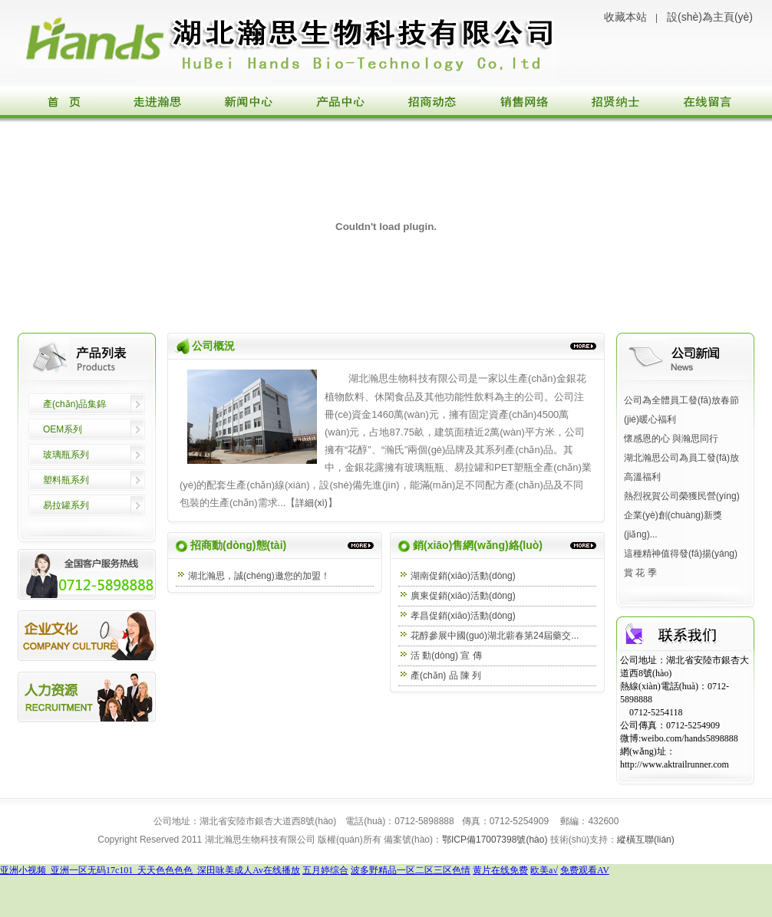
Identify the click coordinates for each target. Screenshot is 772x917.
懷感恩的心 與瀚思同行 (671, 438)
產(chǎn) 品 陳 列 (446, 675)
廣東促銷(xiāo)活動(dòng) (468, 595)
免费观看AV (584, 870)
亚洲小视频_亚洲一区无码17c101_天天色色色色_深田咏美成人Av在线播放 (150, 870)
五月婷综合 (325, 870)
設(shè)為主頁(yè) (710, 17)
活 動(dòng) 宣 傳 (446, 655)
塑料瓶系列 (66, 480)
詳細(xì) (311, 503)
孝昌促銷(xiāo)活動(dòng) (463, 615)
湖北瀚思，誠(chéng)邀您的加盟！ (259, 575)
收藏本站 (625, 17)
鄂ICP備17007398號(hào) (494, 839)
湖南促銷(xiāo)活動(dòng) (463, 575)
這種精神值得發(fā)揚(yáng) (680, 553)
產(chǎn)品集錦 (74, 404)
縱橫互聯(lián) (646, 839)
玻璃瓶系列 (66, 454)
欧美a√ (544, 870)
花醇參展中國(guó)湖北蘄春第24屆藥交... (495, 635)
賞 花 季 (640, 572)
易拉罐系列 (66, 505)
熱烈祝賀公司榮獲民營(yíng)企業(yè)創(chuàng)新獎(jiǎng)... (682, 515)
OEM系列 (62, 429)
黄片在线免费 (500, 870)
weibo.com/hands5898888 (689, 738)
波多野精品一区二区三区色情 (410, 870)
